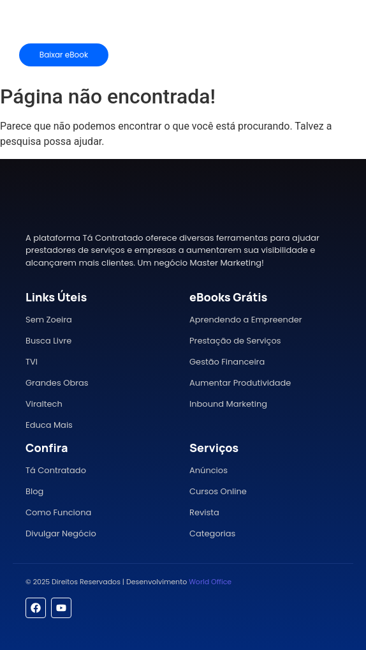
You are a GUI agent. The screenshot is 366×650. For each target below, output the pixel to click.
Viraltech (44, 404)
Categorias (212, 533)
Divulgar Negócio (61, 533)
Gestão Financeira (227, 362)
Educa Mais (49, 425)
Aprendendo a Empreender (245, 320)
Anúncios (208, 470)
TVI (32, 362)
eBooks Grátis (228, 297)
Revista (204, 512)
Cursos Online (218, 491)
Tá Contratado (56, 470)
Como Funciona (58, 512)
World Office (210, 582)
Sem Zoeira (49, 320)
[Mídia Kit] (313, 54)
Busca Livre (48, 341)
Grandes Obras (57, 383)
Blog (34, 491)
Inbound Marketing (228, 404)
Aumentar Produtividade (240, 383)
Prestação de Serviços (235, 341)
